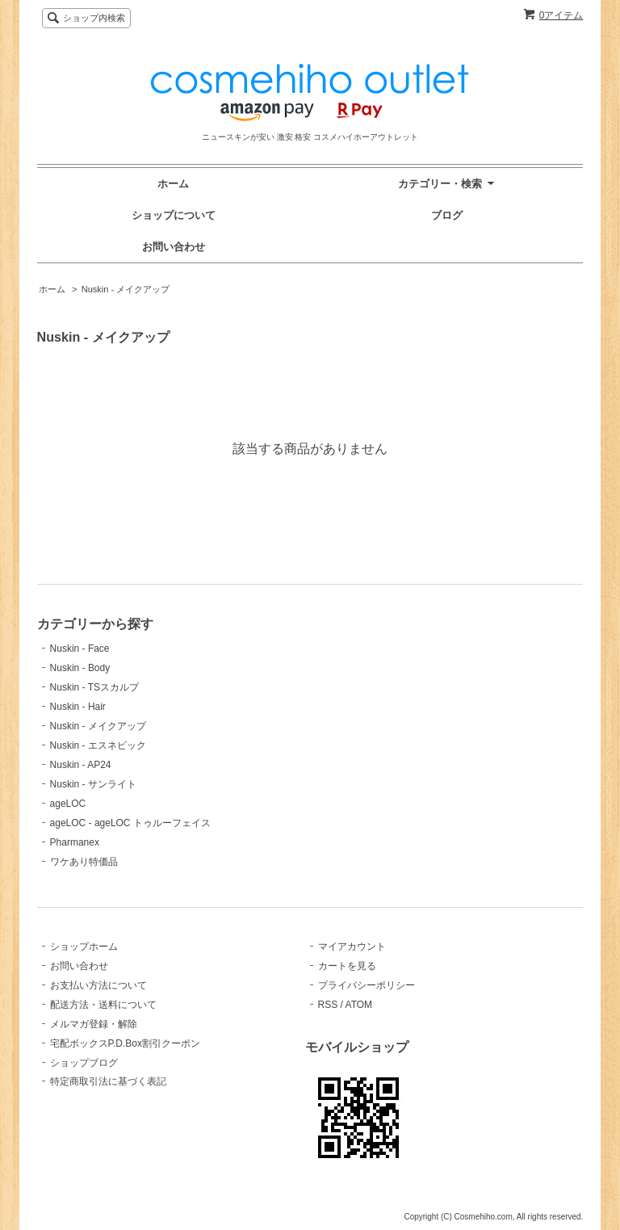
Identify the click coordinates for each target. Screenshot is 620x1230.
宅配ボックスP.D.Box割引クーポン (125, 1043)
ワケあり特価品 (84, 861)
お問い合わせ (173, 247)
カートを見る (347, 966)
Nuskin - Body (80, 668)
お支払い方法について (98, 985)
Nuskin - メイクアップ (126, 289)
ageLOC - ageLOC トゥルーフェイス (130, 823)
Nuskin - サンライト (93, 784)
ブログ (447, 215)
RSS (328, 1004)
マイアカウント (352, 946)
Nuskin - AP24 (80, 764)
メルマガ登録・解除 (93, 1024)
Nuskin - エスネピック (98, 745)
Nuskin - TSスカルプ (94, 687)
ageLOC (68, 803)
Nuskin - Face (80, 648)
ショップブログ (84, 1062)
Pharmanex (74, 842)
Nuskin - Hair (78, 706)
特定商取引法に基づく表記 (108, 1081)
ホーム (173, 184)
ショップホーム (84, 946)
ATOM (359, 1004)
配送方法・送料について (103, 1004)
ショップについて (174, 215)
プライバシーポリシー (366, 985)
